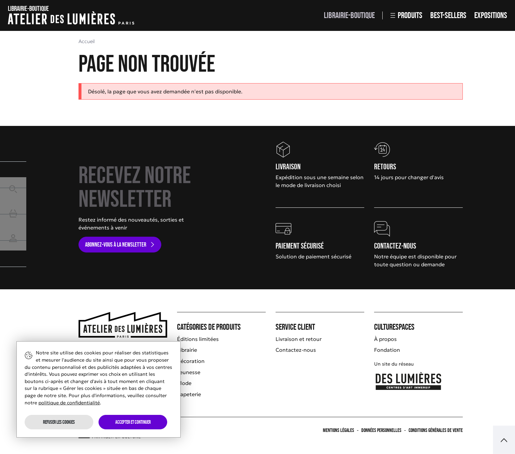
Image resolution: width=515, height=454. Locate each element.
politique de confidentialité (69, 403)
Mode (184, 383)
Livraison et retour (299, 339)
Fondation (387, 349)
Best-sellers (448, 15)
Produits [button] (406, 15)
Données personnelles (381, 430)
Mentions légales (338, 430)
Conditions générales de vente (436, 430)
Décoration (191, 361)
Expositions (490, 15)
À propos (385, 339)
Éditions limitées (198, 339)
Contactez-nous (296, 349)
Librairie (187, 349)
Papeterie (189, 394)
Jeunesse (188, 372)
